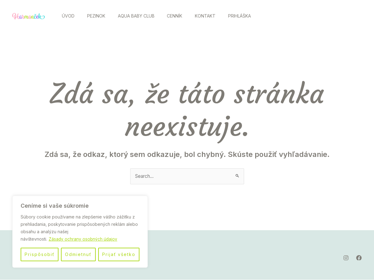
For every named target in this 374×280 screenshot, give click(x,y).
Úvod (69, 15)
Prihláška (251, 15)
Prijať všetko (118, 254)
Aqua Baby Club (141, 15)
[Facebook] (354, 16)
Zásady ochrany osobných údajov (83, 239)
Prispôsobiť (39, 254)
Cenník (182, 15)
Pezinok (99, 15)
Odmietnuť (78, 254)
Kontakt (215, 15)
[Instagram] (340, 16)
